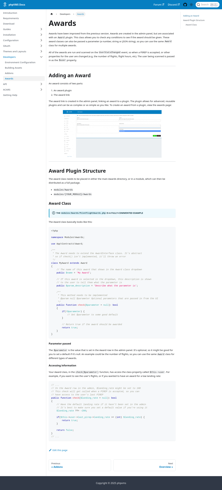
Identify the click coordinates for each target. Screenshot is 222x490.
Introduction (10, 12)
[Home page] (52, 14)
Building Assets (13, 67)
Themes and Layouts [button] (14, 51)
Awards (9, 78)
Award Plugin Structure (194, 20)
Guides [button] (7, 29)
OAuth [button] (6, 45)
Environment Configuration (20, 62)
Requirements (11, 18)
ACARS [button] (6, 89)
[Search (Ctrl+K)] (208, 4)
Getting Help (10, 94)
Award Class (191, 24)
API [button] (5, 84)
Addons (9, 73)
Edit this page (58, 450)
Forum (159, 4)
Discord (174, 4)
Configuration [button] (10, 40)
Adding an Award (191, 15)
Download (8, 23)
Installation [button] (9, 34)
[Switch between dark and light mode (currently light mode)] (191, 4)
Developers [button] (9, 56)
